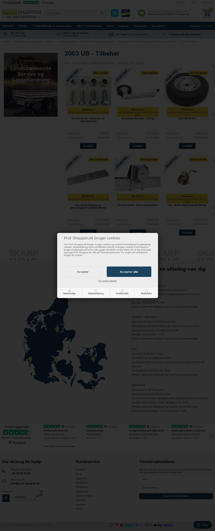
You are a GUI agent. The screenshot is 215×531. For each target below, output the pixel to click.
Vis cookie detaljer (107, 280)
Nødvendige (69, 293)
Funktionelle (122, 293)
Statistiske (146, 293)
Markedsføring (96, 293)
